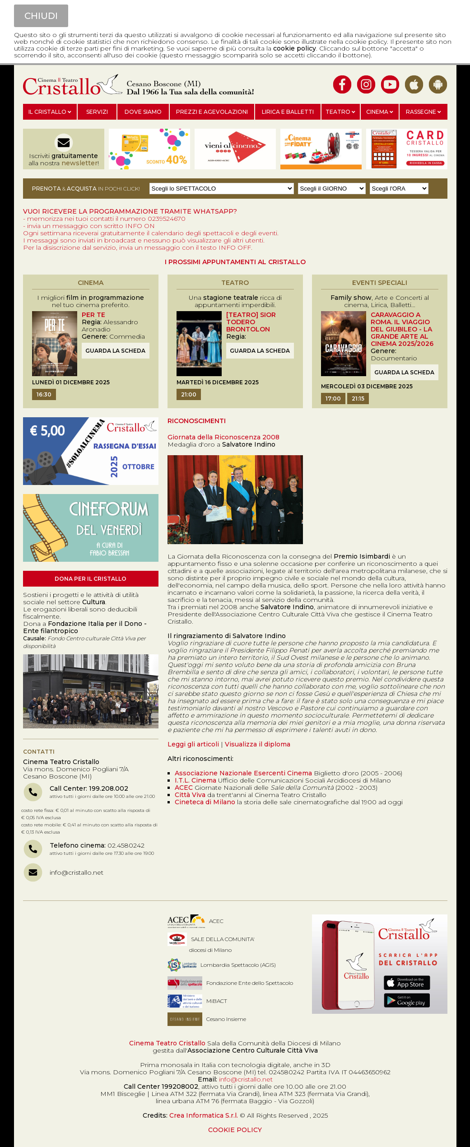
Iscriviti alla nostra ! (63, 159)
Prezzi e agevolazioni (212, 111)
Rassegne (423, 111)
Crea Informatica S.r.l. (203, 1115)
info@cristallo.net (76, 872)
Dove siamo (143, 111)
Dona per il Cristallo (90, 578)
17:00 (333, 398)
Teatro (340, 111)
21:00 (188, 394)
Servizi (97, 111)
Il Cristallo (49, 111)
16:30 (44, 394)
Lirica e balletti (288, 111)
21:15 (358, 398)
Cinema (379, 111)
